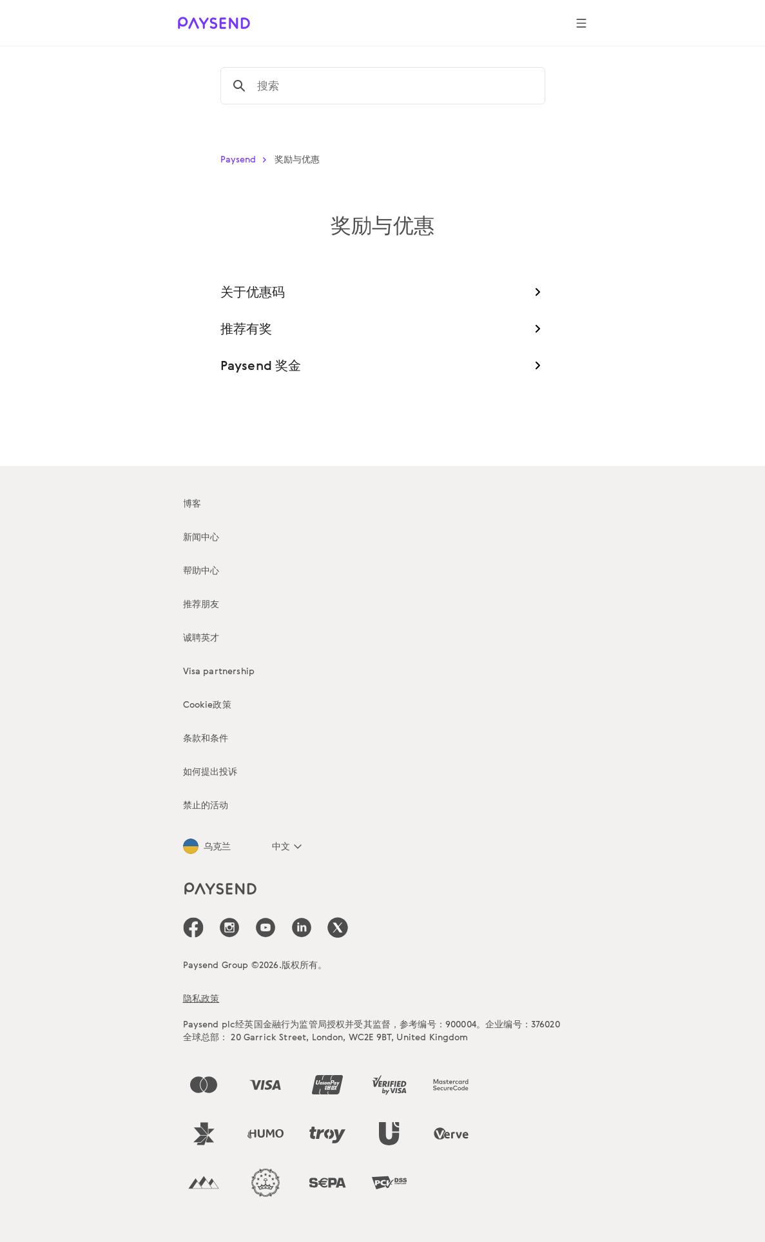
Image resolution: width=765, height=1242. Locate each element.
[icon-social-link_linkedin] (301, 927)
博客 (192, 503)
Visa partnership (219, 671)
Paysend (246, 159)
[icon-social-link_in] (229, 927)
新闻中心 (201, 536)
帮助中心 (201, 570)
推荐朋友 (201, 603)
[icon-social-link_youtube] (265, 927)
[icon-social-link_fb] (193, 927)
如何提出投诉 (210, 771)
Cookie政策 (207, 704)
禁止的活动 (206, 805)
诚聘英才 (201, 637)
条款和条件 (206, 738)
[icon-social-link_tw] (337, 927)
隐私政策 (201, 998)
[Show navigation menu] (581, 23)
